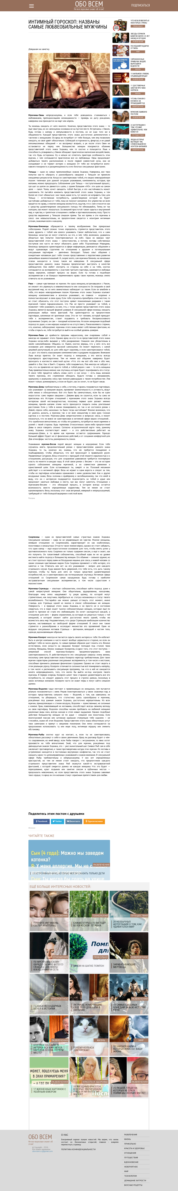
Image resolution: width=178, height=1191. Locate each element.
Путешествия (131, 1157)
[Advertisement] (69, 40)
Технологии (130, 1176)
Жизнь (127, 1139)
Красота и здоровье (134, 1148)
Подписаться (139, 5)
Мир (126, 1171)
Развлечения (130, 1135)
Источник (31, 828)
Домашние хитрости (135, 1180)
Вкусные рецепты (133, 1185)
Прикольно (130, 1144)
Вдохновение (131, 1162)
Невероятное (131, 1167)
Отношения (130, 1153)
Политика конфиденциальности (78, 1149)
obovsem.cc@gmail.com (42, 1151)
